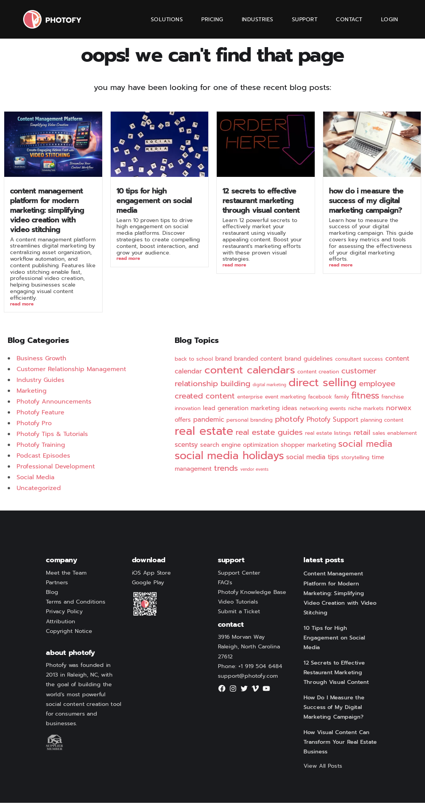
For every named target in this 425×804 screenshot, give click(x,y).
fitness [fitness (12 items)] (365, 397)
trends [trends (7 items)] (226, 469)
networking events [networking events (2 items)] (323, 409)
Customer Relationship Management (71, 370)
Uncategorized (39, 489)
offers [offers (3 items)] (183, 421)
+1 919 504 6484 (260, 667)
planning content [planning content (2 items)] (382, 421)
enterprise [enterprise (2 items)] (250, 398)
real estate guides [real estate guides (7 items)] (269, 433)
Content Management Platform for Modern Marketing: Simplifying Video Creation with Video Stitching (47, 210)
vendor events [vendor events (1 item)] (254, 470)
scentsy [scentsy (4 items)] (186, 446)
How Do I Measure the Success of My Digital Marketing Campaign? (366, 200)
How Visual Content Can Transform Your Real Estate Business (340, 743)
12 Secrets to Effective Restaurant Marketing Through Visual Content (261, 200)
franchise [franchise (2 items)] (392, 398)
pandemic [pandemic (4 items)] (208, 421)
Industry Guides (40, 381)
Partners (57, 584)
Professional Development (56, 467)
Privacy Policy (64, 613)
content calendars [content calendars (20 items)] (249, 371)
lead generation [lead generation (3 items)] (225, 409)
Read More (22, 305)
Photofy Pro (34, 424)
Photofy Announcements (54, 402)
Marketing (32, 392)
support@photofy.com (248, 677)
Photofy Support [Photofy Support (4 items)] (332, 421)
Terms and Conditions (75, 603)
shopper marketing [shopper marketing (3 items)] (308, 446)
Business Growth (41, 359)
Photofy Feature (40, 413)
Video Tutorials (238, 603)
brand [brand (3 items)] (223, 360)
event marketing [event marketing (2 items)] (285, 398)
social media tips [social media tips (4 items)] (312, 458)
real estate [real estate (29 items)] (204, 432)
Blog (52, 593)
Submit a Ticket (239, 613)
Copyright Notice (69, 632)
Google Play (148, 584)
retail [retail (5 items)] (362, 433)
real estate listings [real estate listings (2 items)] (328, 434)
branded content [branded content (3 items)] (258, 360)
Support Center (239, 574)
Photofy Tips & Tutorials (52, 435)
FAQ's (225, 584)
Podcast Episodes (43, 456)
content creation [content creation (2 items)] (318, 373)
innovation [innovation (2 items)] (188, 409)
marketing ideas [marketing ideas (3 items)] (274, 409)
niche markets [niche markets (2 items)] (366, 409)
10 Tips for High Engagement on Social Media (154, 200)
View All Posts (323, 767)
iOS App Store (151, 574)
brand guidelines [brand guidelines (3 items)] (309, 360)
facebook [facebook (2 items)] (320, 398)
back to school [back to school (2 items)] (194, 360)
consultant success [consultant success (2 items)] (359, 360)
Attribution (60, 622)
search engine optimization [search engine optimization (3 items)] (239, 446)
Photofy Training (41, 446)
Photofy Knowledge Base (252, 593)
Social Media (35, 478)
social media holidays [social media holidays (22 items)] (229, 457)
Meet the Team (66, 574)
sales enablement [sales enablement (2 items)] (395, 434)
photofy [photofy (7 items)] (289, 420)
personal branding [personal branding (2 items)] (249, 421)
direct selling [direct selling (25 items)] (322, 383)
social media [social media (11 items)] (365, 445)
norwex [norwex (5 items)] (399, 409)
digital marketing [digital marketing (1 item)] (269, 386)
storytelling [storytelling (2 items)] (355, 459)
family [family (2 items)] (341, 398)
